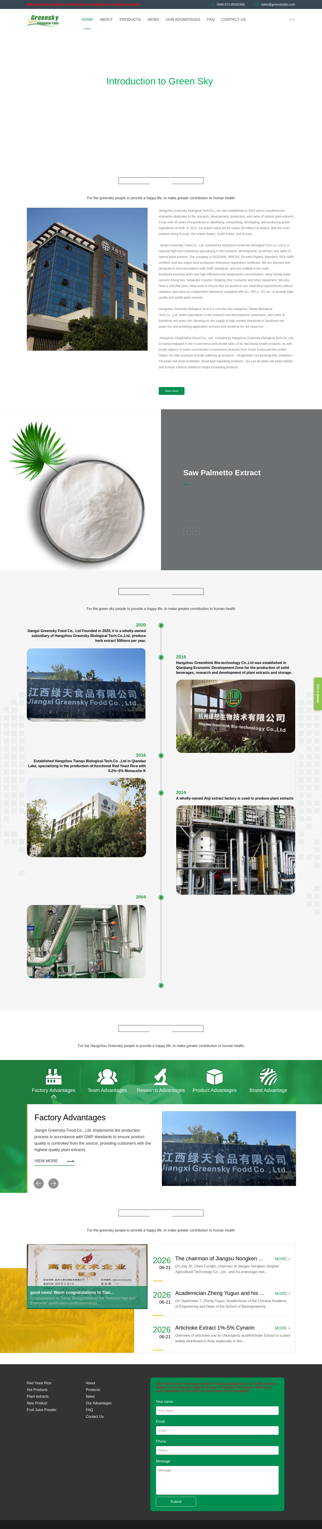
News (90, 1396)
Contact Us (95, 1416)
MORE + (282, 1259)
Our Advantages (99, 1403)
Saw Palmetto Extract (222, 472)
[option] (53, 1080)
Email (160, 1421)
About (90, 1383)
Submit (176, 1502)
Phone (161, 1441)
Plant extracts (38, 1396)
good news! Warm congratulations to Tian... (72, 1292)
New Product (37, 1403)
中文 (292, 19)
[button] (39, 1183)
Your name (164, 1401)
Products (93, 1390)
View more (171, 391)
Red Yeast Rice (39, 1383)
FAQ (89, 1410)
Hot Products (37, 1390)
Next (195, 531)
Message (163, 1461)
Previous (187, 531)
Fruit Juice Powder (42, 1410)
